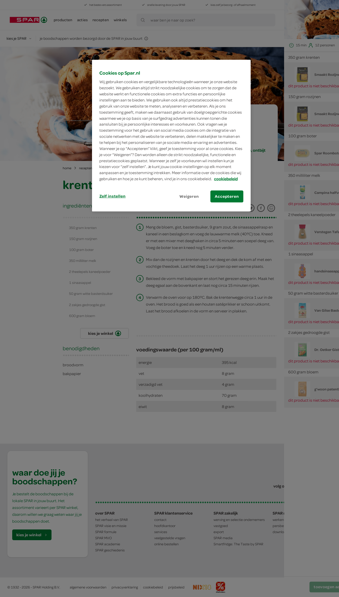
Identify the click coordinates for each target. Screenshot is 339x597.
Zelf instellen (112, 196)
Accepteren (227, 196)
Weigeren (189, 196)
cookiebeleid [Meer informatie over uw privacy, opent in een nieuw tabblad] (226, 178)
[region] (171, 135)
